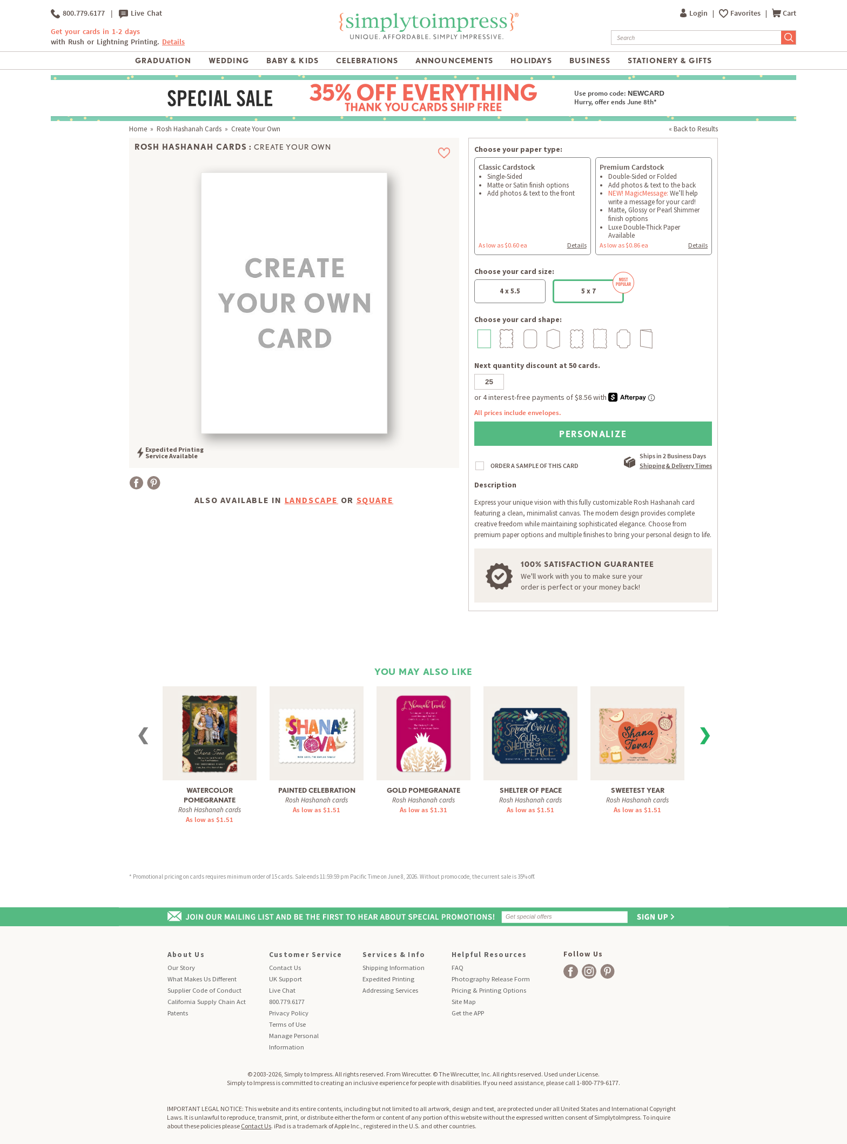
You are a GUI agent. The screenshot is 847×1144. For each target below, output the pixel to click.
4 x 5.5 (510, 291)
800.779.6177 (78, 13)
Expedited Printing (388, 979)
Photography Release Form (491, 979)
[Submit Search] (788, 37)
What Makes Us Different (202, 979)
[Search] (696, 37)
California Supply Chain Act (206, 1002)
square (375, 499)
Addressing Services (390, 990)
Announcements (454, 60)
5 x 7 (602, 287)
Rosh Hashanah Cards (189, 128)
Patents (177, 1013)
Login (694, 13)
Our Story (181, 968)
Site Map (464, 1002)
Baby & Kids (292, 60)
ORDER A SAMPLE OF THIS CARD (534, 465)
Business (589, 60)
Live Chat (140, 13)
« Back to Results (693, 128)
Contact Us (285, 968)
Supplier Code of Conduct (204, 990)
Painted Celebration (316, 790)
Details (173, 41)
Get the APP (468, 1013)
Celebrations (367, 60)
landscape (311, 499)
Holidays (531, 60)
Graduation (163, 60)
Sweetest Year (637, 790)
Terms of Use (287, 1024)
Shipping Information (393, 968)
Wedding (229, 60)
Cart (784, 13)
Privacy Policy (288, 1013)
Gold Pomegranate (423, 790)
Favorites (746, 13)
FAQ (457, 968)
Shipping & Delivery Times (676, 465)
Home (138, 128)
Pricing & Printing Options (489, 990)
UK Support (285, 979)
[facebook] (570, 971)
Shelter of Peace (531, 790)
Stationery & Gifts (670, 60)
